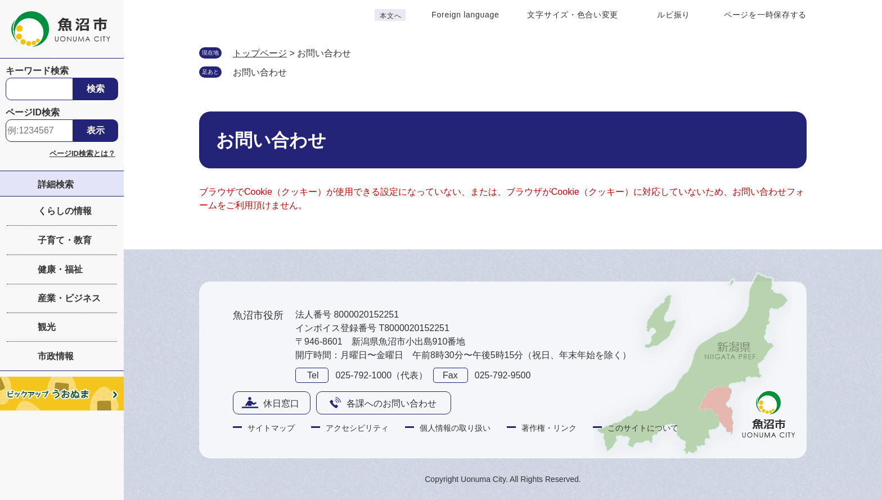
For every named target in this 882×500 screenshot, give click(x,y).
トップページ (260, 53)
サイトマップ (271, 428)
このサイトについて (643, 428)
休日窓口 (281, 403)
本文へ (390, 16)
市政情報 (56, 356)
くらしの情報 (65, 211)
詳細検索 (56, 184)
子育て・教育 (65, 240)
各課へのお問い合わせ (391, 403)
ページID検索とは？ (82, 153)
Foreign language (465, 14)
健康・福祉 (60, 269)
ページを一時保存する (765, 14)
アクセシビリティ (357, 428)
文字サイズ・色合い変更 (572, 14)
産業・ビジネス (69, 298)
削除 (298, 71)
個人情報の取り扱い (455, 428)
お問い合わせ (260, 72)
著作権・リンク (549, 428)
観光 (47, 327)
